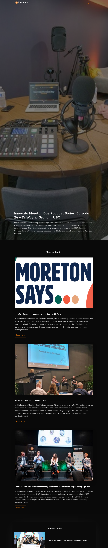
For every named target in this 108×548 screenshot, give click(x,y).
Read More (20, 335)
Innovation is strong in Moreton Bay (30, 400)
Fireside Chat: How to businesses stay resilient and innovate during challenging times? (53, 486)
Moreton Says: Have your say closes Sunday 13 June (38, 314)
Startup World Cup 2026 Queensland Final (68, 540)
